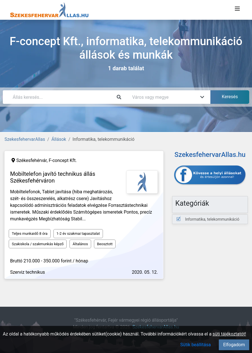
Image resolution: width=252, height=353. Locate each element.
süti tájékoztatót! (229, 334)
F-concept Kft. (63, 160)
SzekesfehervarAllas (24, 139)
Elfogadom (234, 344)
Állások (58, 139)
